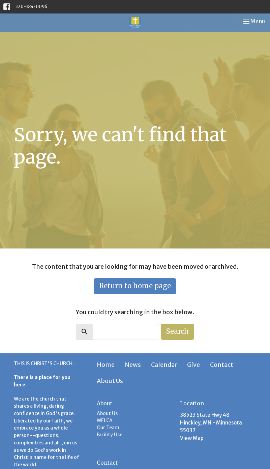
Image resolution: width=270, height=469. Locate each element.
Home (106, 365)
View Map (192, 438)
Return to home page (135, 286)
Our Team (108, 427)
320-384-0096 (31, 6)
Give (193, 365)
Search (177, 331)
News (133, 365)
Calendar (164, 365)
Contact (221, 365)
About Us (110, 381)
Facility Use (109, 435)
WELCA (105, 420)
